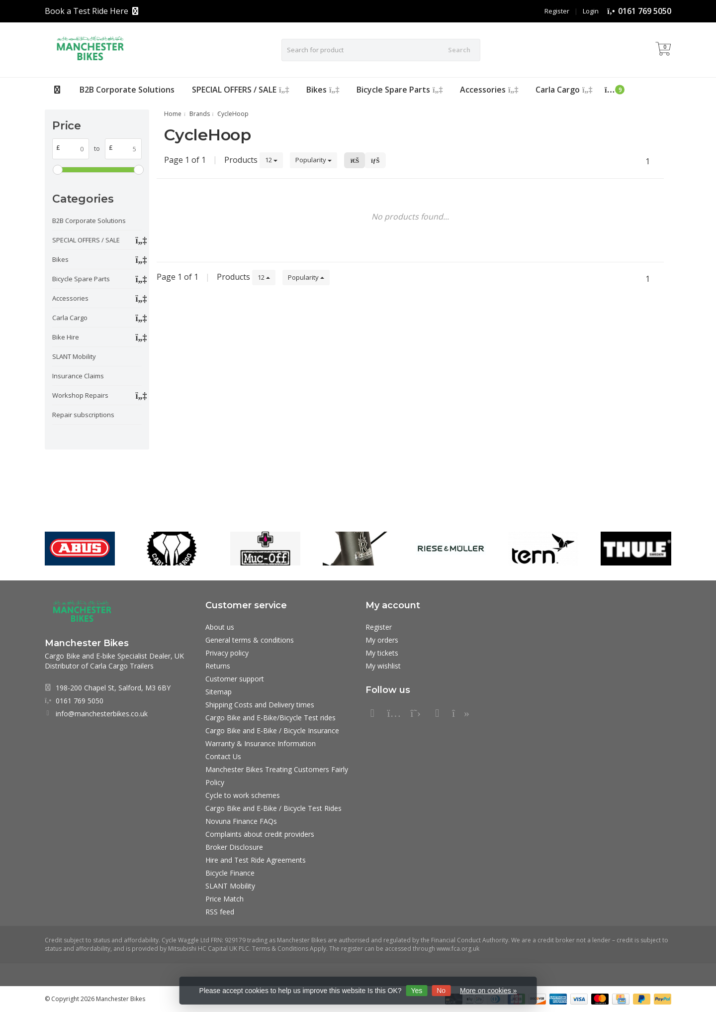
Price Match (224, 898)
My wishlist (383, 666)
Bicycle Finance (230, 873)
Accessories (489, 89)
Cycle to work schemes (242, 795)
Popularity (313, 159)
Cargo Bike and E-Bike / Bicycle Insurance (272, 730)
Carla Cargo (564, 89)
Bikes (322, 89)
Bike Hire (65, 337)
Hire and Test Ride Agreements (255, 860)
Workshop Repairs (80, 395)
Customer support (234, 678)
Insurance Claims (78, 375)
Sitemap (218, 691)
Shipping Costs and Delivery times (259, 704)
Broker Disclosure (234, 847)
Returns (217, 666)
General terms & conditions (249, 640)
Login (591, 10)
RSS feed (219, 911)
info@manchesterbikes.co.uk (102, 713)
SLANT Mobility (74, 356)
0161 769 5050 (644, 10)
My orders (381, 640)
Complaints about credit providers (259, 834)
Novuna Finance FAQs (241, 821)
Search (459, 49)
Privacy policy (227, 653)
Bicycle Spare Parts (400, 89)
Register (556, 10)
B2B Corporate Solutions (127, 89)
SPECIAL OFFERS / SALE (240, 89)
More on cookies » (488, 991)
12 (271, 159)
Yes (416, 991)
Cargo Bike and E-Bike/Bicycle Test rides (270, 717)
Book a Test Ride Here (86, 10)
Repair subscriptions (83, 414)
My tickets (381, 653)
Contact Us (223, 756)
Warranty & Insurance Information (260, 743)
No (441, 991)
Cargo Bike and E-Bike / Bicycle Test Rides (273, 808)
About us (219, 627)
